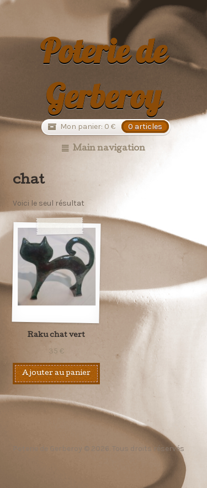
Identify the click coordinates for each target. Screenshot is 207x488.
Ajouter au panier (56, 373)
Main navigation (109, 148)
